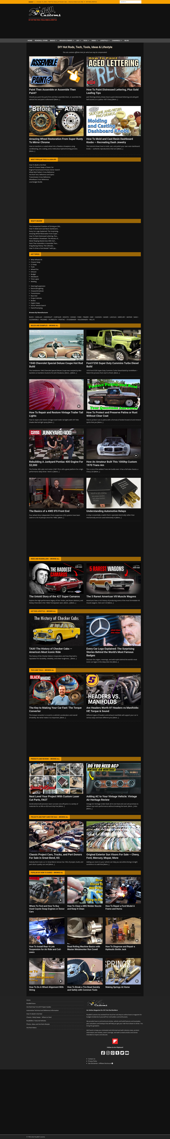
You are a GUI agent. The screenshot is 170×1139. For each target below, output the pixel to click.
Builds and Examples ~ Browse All (44, 325)
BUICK (31, 317)
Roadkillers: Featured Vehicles (36, 1021)
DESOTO (66, 317)
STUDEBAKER (71, 320)
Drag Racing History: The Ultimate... (41, 246)
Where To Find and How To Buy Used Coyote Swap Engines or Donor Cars (47, 909)
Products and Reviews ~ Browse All (45, 759)
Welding (34, 281)
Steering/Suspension (38, 286)
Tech (85, 40)
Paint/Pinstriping (36, 308)
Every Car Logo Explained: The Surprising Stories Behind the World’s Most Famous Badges (110, 652)
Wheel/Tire (34, 269)
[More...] (57, 99)
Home (30, 40)
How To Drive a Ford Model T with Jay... (43, 248)
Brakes (33, 301)
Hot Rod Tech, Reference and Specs (41, 175)
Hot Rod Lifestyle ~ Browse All (43, 611)
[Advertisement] (103, 21)
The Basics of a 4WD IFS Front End (49, 511)
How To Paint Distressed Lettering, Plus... (43, 236)
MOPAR (129, 317)
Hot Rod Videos (31, 1028)
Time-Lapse (35, 279)
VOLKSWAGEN (83, 320)
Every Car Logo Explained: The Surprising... (44, 231)
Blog (127, 40)
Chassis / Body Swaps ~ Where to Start (39, 1017)
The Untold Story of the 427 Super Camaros (54, 596)
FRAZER (85, 317)
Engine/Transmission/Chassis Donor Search (44, 170)
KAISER (105, 317)
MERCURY (121, 317)
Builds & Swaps (66, 40)
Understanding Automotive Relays (106, 511)
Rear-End (34, 296)
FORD (79, 317)
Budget (33, 274)
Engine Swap (35, 303)
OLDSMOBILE (34, 320)
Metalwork (34, 277)
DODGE (73, 317)
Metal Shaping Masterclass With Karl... (42, 241)
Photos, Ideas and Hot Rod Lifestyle (38, 1024)
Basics (52, 40)
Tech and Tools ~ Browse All (42, 670)
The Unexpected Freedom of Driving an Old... (45, 226)
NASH (136, 317)
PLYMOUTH (53, 320)
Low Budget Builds (35, 182)
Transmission (35, 293)
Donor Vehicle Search (38, 305)
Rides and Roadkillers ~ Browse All (45, 559)
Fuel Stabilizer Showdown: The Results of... (44, 238)
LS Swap (34, 264)
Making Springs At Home (117, 987)
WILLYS (92, 320)
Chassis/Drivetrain (37, 291)
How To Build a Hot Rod (37, 165)
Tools (33, 267)
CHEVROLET (48, 317)
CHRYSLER (57, 317)
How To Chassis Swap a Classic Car (41, 167)
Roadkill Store (41, 40)
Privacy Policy (92, 1061)
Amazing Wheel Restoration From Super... (44, 234)
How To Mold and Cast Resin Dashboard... (44, 229)
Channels (116, 40)
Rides (94, 40)
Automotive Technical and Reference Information (42, 1010)
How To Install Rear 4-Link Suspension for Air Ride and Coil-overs (45, 949)
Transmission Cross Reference (39, 177)
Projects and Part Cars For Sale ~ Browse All (49, 817)
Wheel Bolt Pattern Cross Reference (41, 172)
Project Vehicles (36, 298)
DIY (78, 40)
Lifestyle (104, 40)
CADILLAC (38, 317)
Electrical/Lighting (37, 288)
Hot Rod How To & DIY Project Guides (38, 1007)
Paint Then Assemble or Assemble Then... (43, 243)
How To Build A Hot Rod (34, 1014)
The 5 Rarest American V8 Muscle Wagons (111, 596)
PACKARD (43, 320)
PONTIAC (62, 320)
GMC (92, 317)
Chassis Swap (35, 262)
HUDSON (98, 317)
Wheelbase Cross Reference (39, 179)
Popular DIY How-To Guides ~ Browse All (47, 872)
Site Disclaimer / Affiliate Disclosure (100, 1063)
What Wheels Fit (36, 260)
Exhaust (33, 272)
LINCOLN (113, 317)
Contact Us (91, 1059)
